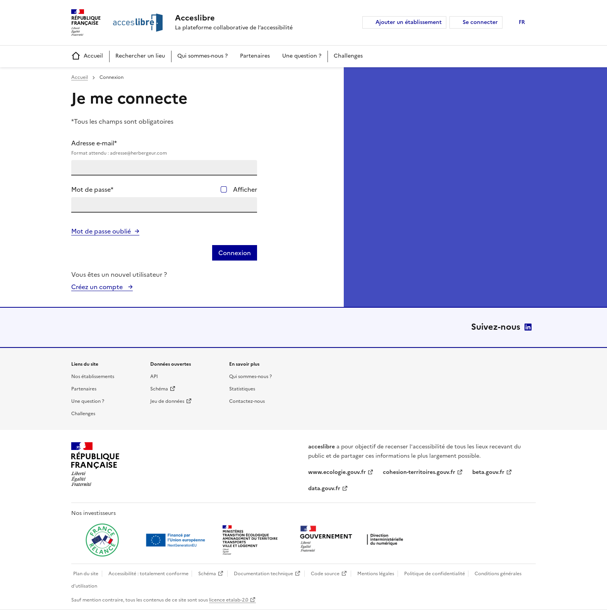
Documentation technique (263, 573)
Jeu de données (167, 401)
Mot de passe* (92, 189)
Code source (325, 573)
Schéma (159, 388)
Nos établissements (92, 376)
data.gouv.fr (324, 488)
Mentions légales (375, 573)
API (154, 376)
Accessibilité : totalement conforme (148, 573)
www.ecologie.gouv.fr (337, 472)
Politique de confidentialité (434, 573)
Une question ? (301, 56)
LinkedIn (528, 327)
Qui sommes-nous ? (202, 56)
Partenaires (255, 56)
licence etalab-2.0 (228, 599)
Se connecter (480, 22)
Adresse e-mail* (164, 147)
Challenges (348, 56)
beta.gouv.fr (488, 472)
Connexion (234, 252)
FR (522, 22)
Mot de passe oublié (101, 231)
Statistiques (242, 388)
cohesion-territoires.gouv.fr (419, 472)
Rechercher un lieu (140, 56)
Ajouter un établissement (409, 22)
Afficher (245, 189)
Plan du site (85, 573)
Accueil (87, 56)
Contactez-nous (247, 401)
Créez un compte (97, 286)
